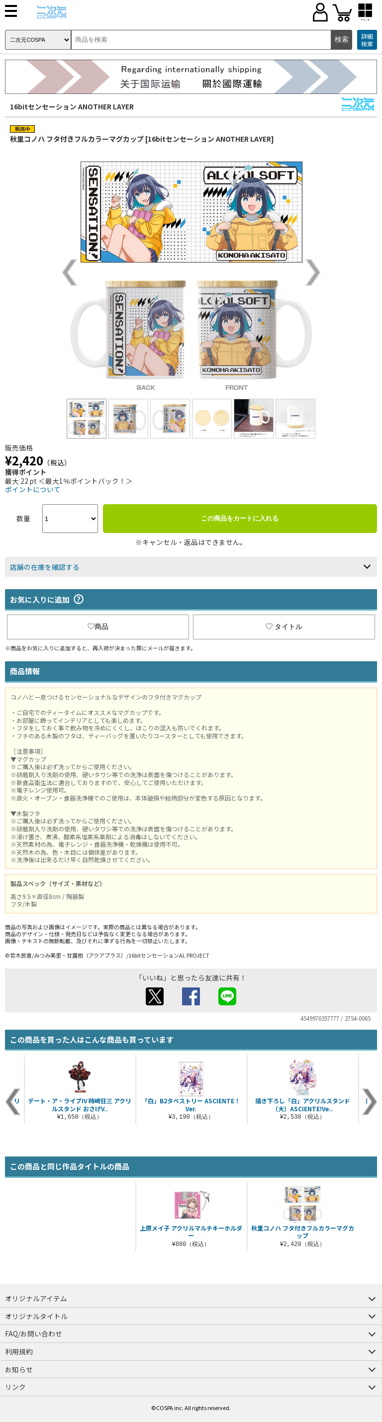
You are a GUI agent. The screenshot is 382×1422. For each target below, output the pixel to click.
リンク (15, 1387)
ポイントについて (33, 489)
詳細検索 (367, 40)
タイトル (284, 626)
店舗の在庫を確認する (45, 567)
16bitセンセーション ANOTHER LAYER (72, 106)
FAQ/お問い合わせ (33, 1333)
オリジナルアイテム (36, 1298)
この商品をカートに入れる (240, 518)
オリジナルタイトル (36, 1316)
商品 (98, 626)
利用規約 (19, 1351)
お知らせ (19, 1369)
